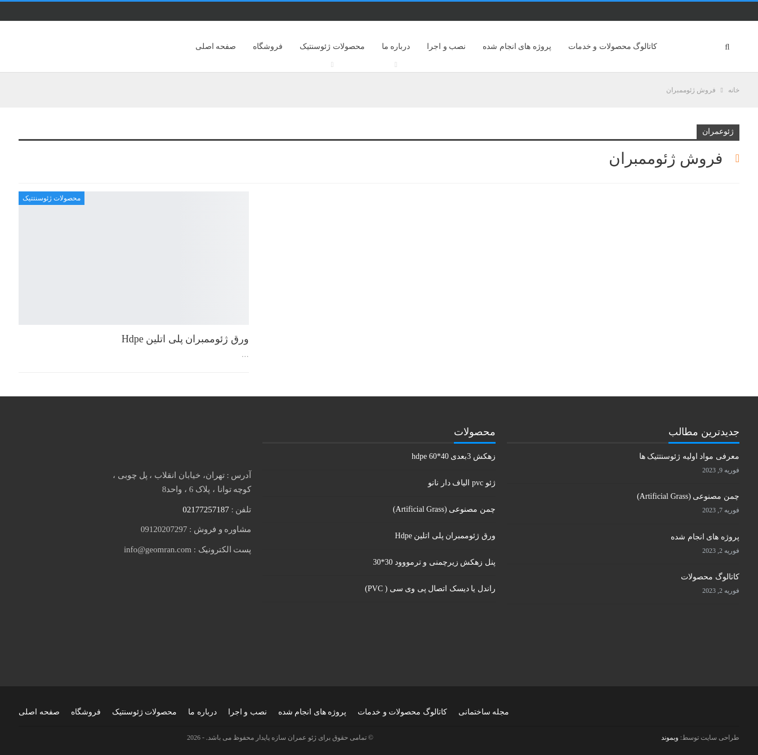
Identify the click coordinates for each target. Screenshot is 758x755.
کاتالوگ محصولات (710, 577)
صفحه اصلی (216, 46)
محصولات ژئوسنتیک (332, 46)
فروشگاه (268, 46)
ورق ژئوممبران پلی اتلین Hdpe (185, 339)
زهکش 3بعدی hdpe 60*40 (454, 456)
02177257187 (205, 509)
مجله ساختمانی (484, 712)
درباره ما (396, 46)
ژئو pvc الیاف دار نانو (461, 483)
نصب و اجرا (446, 46)
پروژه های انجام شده (517, 46)
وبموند (670, 737)
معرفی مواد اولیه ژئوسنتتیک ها (689, 456)
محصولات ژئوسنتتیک (52, 198)
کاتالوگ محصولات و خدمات (613, 46)
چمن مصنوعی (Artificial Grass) (444, 509)
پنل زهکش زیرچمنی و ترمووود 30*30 (434, 562)
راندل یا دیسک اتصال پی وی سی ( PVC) (430, 588)
